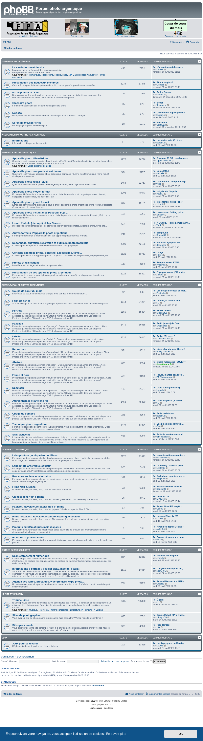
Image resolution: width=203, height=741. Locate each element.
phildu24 (160, 529)
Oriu (158, 426)
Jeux (4, 638)
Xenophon (161, 105)
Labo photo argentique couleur (31, 465)
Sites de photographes (26, 615)
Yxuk (158, 225)
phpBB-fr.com (107, 704)
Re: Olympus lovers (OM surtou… (170, 272)
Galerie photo (77, 36)
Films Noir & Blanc (23, 486)
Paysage (17, 323)
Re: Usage (158, 252)
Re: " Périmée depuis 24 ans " (168, 527)
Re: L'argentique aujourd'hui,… (169, 568)
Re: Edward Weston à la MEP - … (170, 581)
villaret (159, 204)
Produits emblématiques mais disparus (36, 527)
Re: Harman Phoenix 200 (165, 516)
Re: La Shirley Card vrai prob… (169, 465)
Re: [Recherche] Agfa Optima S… (170, 112)
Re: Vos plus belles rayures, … (168, 424)
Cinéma (43, 610)
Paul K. (159, 194)
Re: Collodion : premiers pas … (169, 476)
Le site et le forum (12, 594)
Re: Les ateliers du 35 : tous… (168, 140)
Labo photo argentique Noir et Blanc (34, 455)
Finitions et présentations (28, 537)
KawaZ (159, 69)
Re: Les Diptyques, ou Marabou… (170, 643)
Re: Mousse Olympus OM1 (166, 242)
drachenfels (162, 457)
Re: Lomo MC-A (161, 171)
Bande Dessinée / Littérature (65, 610)
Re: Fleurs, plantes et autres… (168, 375)
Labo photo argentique (15, 450)
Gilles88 (160, 84)
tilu (157, 303)
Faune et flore (20, 375)
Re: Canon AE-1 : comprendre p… (170, 181)
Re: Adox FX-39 (161, 496)
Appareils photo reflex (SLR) (30, 181)
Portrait (17, 310)
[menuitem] (7, 42)
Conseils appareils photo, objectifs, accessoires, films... (47, 252)
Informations (20, 140)
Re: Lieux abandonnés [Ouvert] (169, 349)
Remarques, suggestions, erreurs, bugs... (48, 75)
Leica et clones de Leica (38, 166)
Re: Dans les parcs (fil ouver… (168, 400)
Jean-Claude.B (163, 364)
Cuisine (98, 610)
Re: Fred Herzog (161, 625)
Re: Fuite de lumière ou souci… (169, 434)
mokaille (160, 173)
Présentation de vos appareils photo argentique (41, 272)
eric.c (159, 539)
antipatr (160, 214)
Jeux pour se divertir (25, 643)
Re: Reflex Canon (162, 92)
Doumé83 (161, 235)
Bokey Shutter (163, 351)
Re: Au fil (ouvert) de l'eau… (167, 323)
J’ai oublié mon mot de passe (115, 661)
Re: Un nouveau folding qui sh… (169, 212)
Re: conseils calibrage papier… (169, 455)
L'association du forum (27, 36)
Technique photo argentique (29, 424)
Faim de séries (21, 300)
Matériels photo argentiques (19, 153)
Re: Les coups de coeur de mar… (170, 290)
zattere (159, 274)
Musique (32, 610)
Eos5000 (160, 468)
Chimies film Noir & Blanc (28, 496)
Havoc (159, 255)
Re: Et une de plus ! (163, 82)
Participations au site (25, 92)
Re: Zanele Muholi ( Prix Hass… (169, 615)
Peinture (86, 610)
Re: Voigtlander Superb (165, 191)
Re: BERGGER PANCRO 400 (167, 486)
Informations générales (16, 62)
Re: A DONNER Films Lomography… (172, 223)
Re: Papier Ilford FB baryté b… (168, 506)
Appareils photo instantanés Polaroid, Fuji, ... (40, 212)
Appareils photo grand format (30, 202)
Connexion (7, 657)
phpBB (92, 701)
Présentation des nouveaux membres (35, 82)
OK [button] (181, 733)
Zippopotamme (163, 160)
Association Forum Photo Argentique (23, 135)
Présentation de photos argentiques (23, 285)
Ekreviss (160, 499)
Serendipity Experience (26, 122)
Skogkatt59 (161, 313)
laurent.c (160, 94)
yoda (158, 184)
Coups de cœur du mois (175, 36)
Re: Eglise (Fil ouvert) (164, 336)
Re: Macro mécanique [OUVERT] (169, 362)
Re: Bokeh (158, 103)
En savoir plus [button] (116, 733)
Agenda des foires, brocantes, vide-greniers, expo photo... (48, 581)
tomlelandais (162, 436)
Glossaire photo (22, 103)
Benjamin (161, 478)
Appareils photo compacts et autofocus (36, 171)
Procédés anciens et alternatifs (31, 476)
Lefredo (160, 390)
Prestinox (161, 265)
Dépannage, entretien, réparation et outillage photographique (50, 242)
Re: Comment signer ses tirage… (170, 537)
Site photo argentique (126, 36)
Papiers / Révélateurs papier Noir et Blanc (38, 506)
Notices (17, 112)
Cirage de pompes (23, 413)
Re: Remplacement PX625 (166, 262)
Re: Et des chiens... (163, 310)
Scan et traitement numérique (30, 555)
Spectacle (18, 387)
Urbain (16, 336)
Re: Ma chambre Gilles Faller (167, 202)
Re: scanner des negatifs (165, 555)
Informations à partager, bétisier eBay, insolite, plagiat (45, 568)
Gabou (159, 509)
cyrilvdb (160, 558)
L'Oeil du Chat (163, 338)
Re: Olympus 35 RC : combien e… (170, 158)
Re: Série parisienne (163, 413)
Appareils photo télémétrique (30, 158)
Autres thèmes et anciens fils (30, 400)
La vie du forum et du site (28, 67)
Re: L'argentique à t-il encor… (168, 67)
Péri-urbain (19, 349)
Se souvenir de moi (141, 661)
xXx (158, 627)
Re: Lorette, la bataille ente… (168, 300)
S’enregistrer (25, 657)
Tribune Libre (20, 600)
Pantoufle (161, 293)
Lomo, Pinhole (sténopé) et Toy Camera (36, 223)
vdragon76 (161, 617)
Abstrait (17, 362)
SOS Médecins (21, 434)
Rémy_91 (161, 571)
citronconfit (98, 685)
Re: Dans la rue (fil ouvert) (166, 387)
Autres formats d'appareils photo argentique (39, 233)
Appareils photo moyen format (31, 191)
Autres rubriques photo (16, 550)
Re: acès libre (160, 122)
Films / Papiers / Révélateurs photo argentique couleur (46, 516)
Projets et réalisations (25, 262)
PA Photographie (164, 377)
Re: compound (160, 233)
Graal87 (160, 584)
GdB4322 (161, 125)
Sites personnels (22, 625)
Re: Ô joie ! (158, 600)
